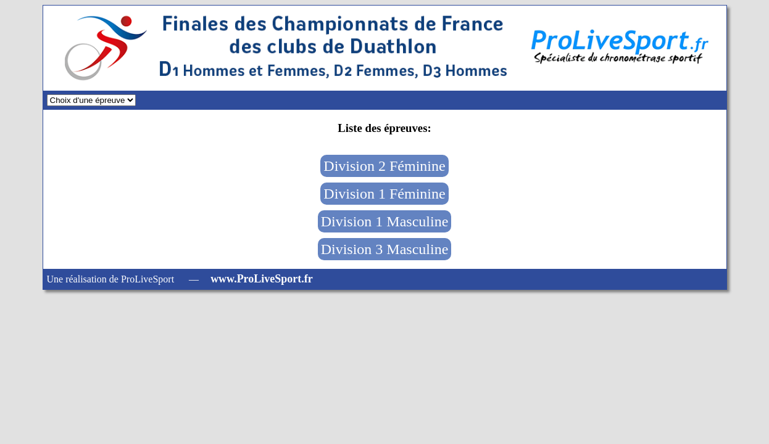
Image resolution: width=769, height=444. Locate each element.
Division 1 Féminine (384, 194)
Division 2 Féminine (384, 166)
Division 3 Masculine (385, 249)
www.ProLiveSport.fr (261, 279)
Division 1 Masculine (385, 221)
